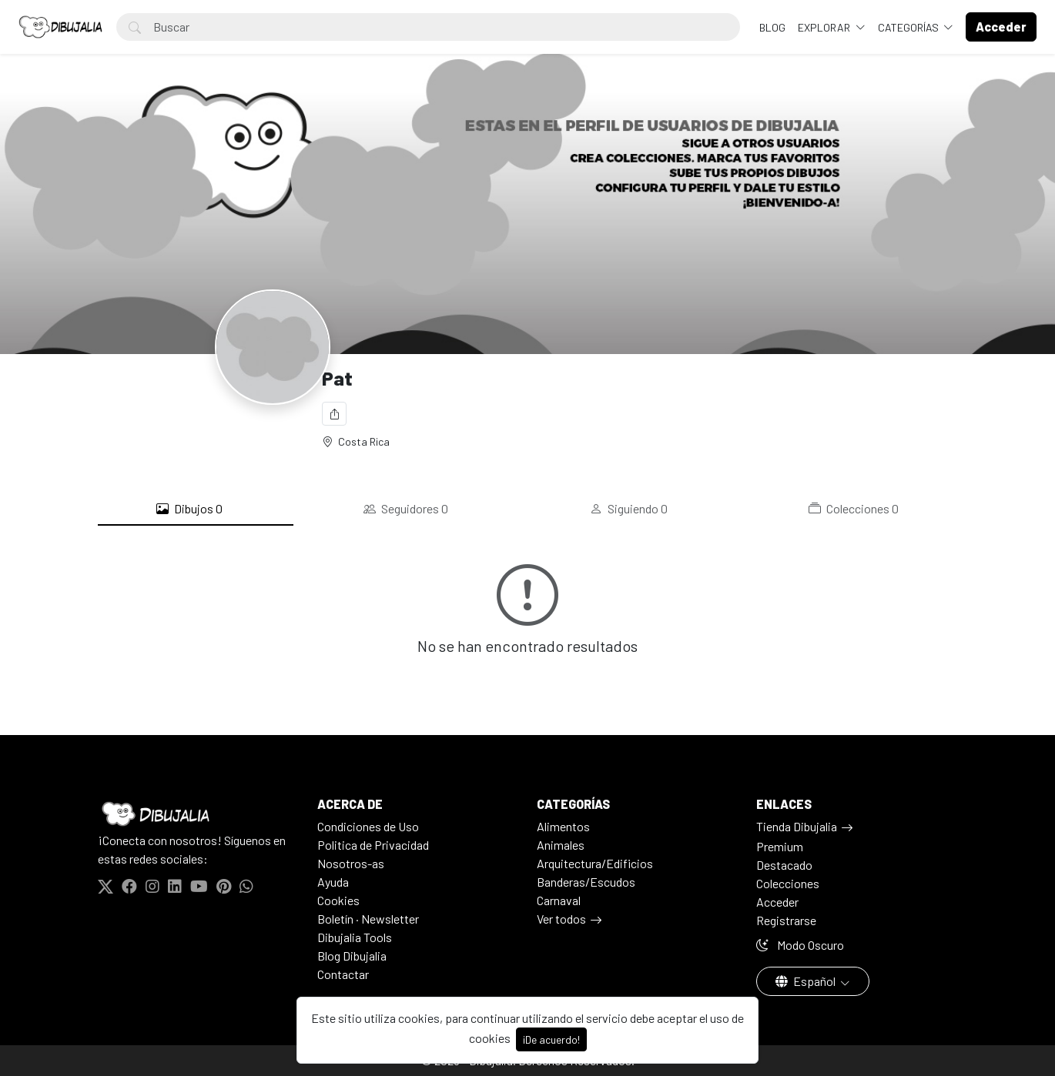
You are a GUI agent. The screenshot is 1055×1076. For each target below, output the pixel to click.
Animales (560, 844)
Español (806, 981)
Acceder (777, 901)
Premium (779, 846)
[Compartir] (334, 414)
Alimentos (563, 826)
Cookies (338, 900)
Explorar (825, 27)
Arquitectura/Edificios (595, 863)
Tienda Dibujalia (796, 826)
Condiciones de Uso (368, 826)
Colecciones (854, 509)
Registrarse (786, 920)
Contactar (343, 974)
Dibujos (189, 509)
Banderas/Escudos (586, 881)
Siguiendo (629, 509)
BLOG (772, 27)
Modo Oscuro (800, 944)
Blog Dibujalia (352, 955)
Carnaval (559, 900)
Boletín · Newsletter (368, 918)
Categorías (909, 27)
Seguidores (405, 509)
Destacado (784, 864)
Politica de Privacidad (373, 844)
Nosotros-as (350, 863)
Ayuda (333, 881)
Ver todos (561, 918)
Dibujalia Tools (354, 937)
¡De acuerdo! (551, 1039)
